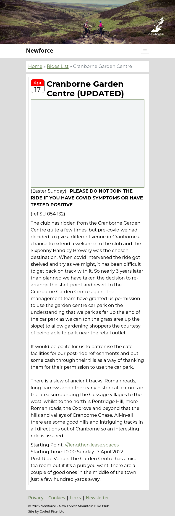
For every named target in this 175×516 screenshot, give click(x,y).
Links (75, 497)
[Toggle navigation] (145, 51)
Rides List (58, 66)
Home (35, 66)
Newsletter (97, 497)
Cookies (56, 497)
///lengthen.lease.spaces (92, 445)
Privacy (36, 497)
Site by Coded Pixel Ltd (46, 511)
